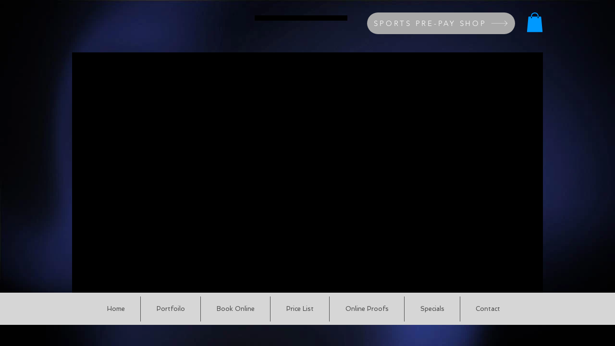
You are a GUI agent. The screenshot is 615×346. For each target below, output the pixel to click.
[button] (535, 22)
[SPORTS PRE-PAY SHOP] (441, 23)
